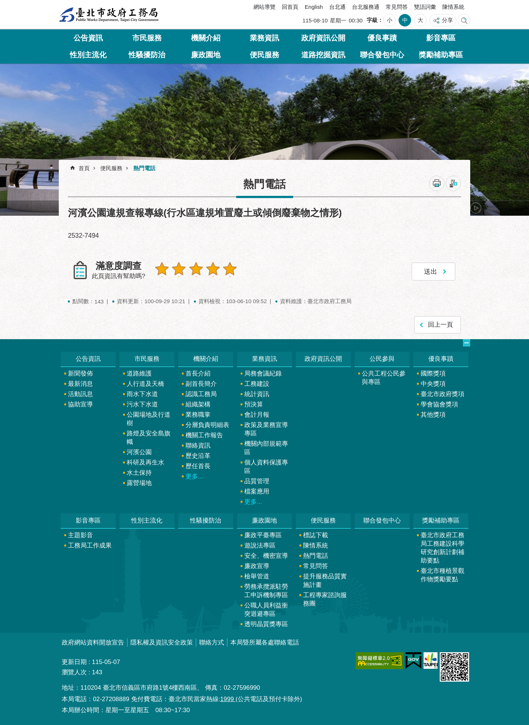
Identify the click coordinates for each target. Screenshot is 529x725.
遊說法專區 (260, 542)
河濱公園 (139, 449)
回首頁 (290, 7)
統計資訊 (256, 391)
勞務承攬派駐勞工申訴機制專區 (266, 588)
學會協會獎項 (439, 401)
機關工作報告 (204, 432)
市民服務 (147, 38)
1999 (227, 696)
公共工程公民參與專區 (384, 375)
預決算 (253, 401)
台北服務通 (365, 7)
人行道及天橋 (145, 380)
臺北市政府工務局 (109, 14)
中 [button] (405, 20)
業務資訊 (264, 38)
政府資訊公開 (323, 38)
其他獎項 (433, 411)
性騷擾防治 (147, 55)
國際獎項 (433, 370)
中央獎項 (433, 380)
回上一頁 (440, 322)
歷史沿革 (198, 452)
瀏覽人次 (74, 669)
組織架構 (198, 401)
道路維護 (139, 370)
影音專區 (441, 38)
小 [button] (389, 20)
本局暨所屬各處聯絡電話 (264, 639)
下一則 (475, 207)
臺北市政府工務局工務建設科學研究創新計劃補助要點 (442, 545)
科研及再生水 (145, 459)
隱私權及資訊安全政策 (161, 639)
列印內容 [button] (437, 183)
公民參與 (382, 355)
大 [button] (420, 20)
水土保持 (139, 469)
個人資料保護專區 (266, 463)
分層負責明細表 (207, 422)
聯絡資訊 (198, 442)
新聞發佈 (80, 370)
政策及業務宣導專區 (266, 426)
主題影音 (80, 532)
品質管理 (256, 478)
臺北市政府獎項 (442, 391)
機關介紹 (205, 38)
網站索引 (464, 20)
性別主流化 (88, 55)
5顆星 (224, 269)
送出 (161, 284)
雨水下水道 (142, 391)
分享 (447, 20)
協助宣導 (80, 401)
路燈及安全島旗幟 (148, 434)
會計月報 (256, 411)
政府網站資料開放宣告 (93, 639)
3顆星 (192, 269)
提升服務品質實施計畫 (325, 577)
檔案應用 (256, 488)
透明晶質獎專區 (266, 621)
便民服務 (264, 55)
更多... (194, 473)
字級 (372, 20)
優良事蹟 (382, 38)
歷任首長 (198, 463)
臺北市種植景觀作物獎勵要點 (442, 572)
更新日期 (74, 659)
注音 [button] (453, 183)
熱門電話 (144, 168)
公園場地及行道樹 (148, 416)
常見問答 (397, 7)
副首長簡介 (201, 380)
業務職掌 (198, 411)
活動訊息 (80, 391)
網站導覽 (264, 7)
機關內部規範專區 (266, 445)
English (314, 7)
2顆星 (177, 269)
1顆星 (161, 269)
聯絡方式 (211, 639)
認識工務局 (201, 391)
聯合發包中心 (382, 55)
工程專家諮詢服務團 (325, 596)
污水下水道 (142, 401)
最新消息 (80, 380)
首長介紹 (198, 370)
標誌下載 (315, 532)
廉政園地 (205, 55)
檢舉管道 (256, 573)
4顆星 (208, 269)
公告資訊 (88, 38)
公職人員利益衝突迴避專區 (266, 606)
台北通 (337, 7)
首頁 (84, 168)
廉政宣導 (256, 563)
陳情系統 (453, 7)
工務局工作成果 (90, 542)
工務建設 (256, 380)
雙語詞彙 (425, 7)
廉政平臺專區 (263, 532)
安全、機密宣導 (266, 552)
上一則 (78, 207)
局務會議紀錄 (263, 370)
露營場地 (139, 480)
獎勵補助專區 (441, 55)
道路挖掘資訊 (323, 55)
